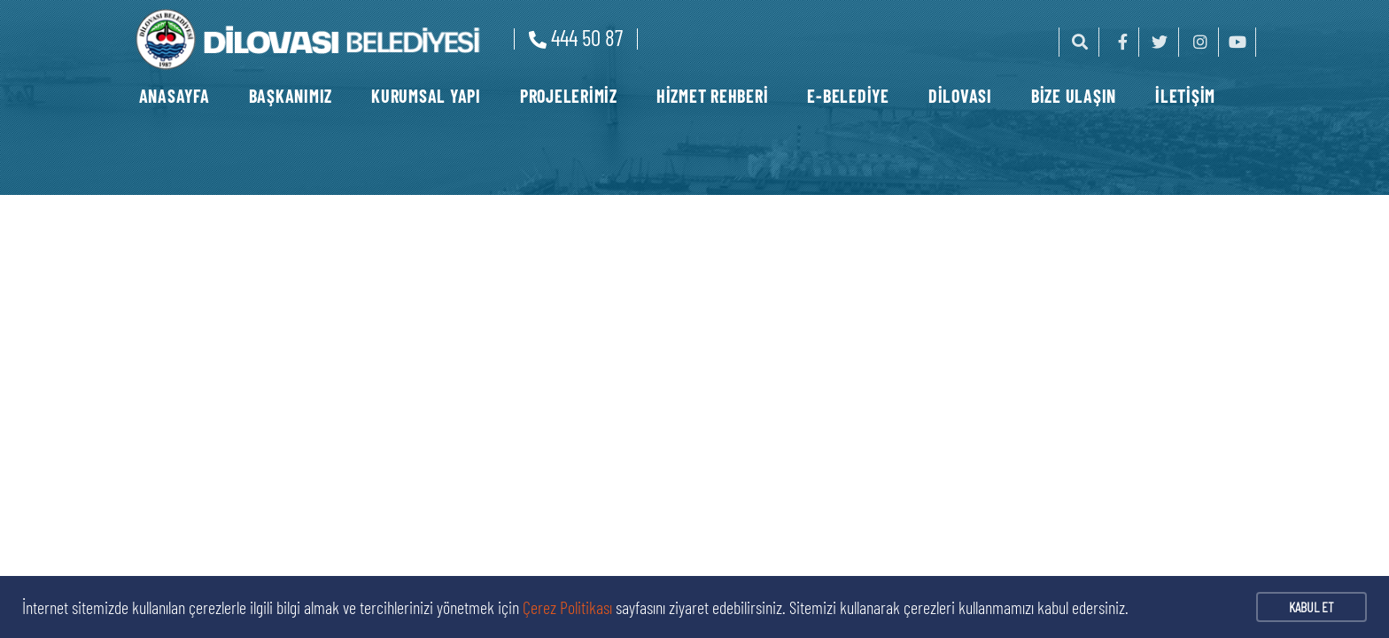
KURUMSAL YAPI (426, 95)
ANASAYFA (174, 95)
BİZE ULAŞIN (1073, 95)
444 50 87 (576, 37)
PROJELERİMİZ (568, 95)
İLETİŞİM (1185, 95)
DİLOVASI (960, 95)
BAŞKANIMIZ (291, 95)
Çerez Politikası (567, 607)
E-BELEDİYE (848, 95)
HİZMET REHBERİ (712, 95)
